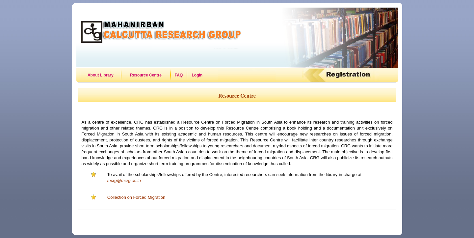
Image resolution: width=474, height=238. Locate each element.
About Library (101, 75)
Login (197, 75)
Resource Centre (146, 75)
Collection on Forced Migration (136, 197)
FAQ (179, 75)
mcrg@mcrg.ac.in (124, 180)
